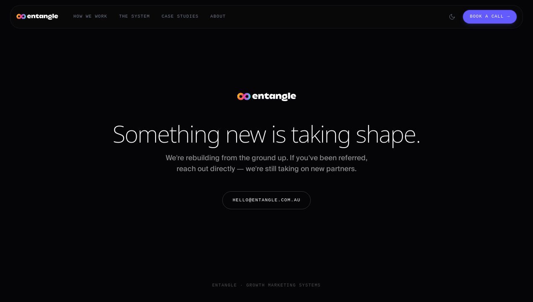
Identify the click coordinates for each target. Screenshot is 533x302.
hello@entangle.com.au (267, 200)
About (218, 16)
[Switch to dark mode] (452, 16)
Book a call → (490, 16)
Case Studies (179, 16)
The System (134, 16)
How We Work (90, 16)
